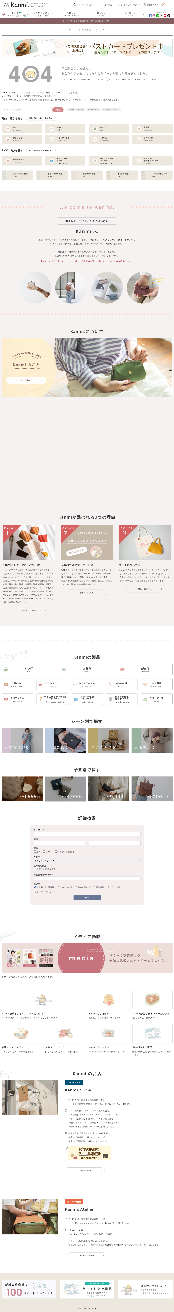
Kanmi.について (72, 14)
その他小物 (122, 684)
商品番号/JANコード (43, 874)
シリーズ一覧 (157, 699)
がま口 (145, 670)
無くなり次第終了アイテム (122, 699)
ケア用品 (156, 684)
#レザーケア (93, 109)
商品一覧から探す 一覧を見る (40, 118)
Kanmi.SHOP (85, 1188)
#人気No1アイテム (111, 109)
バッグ (29, 670)
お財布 (87, 670)
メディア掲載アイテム (87, 699)
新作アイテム (17, 699)
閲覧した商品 (152, 5)
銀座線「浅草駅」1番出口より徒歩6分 (86, 1155)
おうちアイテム (87, 684)
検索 (58, 109)
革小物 (17, 684)
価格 (36, 839)
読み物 (101, 14)
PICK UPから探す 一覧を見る (40, 150)
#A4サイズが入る (76, 109)
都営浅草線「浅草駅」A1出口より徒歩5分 (88, 1151)
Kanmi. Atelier (87, 1273)
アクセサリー (52, 684)
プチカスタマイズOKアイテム (55, 699)
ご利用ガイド (110, 5)
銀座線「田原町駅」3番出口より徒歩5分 (88, 1159)
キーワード (39, 830)
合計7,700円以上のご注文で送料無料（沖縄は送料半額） (87, 21)
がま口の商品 (43, 14)
